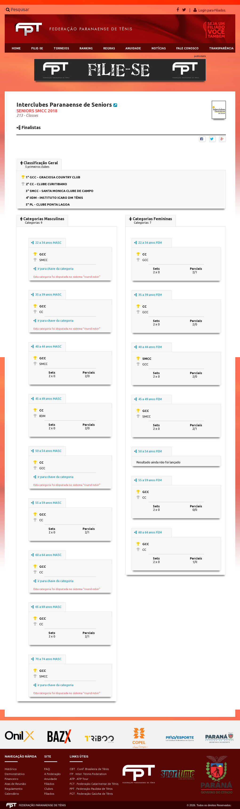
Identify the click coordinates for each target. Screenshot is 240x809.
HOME (16, 48)
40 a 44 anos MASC (46, 346)
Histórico (11, 768)
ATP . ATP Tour (79, 778)
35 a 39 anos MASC (46, 294)
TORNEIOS (61, 48)
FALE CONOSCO (187, 48)
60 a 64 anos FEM (148, 532)
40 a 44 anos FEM (148, 346)
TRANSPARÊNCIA (221, 48)
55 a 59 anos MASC (46, 502)
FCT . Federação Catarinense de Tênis (94, 783)
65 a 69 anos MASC (46, 606)
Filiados (49, 783)
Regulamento (14, 788)
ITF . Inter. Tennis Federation (88, 773)
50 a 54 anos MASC (46, 450)
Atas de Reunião (15, 783)
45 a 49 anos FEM (148, 399)
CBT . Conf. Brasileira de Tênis (89, 768)
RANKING (86, 48)
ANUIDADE (133, 48)
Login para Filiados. (212, 10)
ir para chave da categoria (53, 268)
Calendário (12, 793)
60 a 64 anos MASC (46, 554)
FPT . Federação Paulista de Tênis (91, 788)
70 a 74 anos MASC (46, 658)
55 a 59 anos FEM (148, 480)
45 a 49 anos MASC (46, 398)
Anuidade (50, 778)
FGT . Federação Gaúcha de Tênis (91, 793)
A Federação (52, 773)
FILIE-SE (37, 48)
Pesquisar (17, 9)
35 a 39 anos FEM (148, 294)
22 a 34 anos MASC (46, 242)
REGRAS (109, 48)
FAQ (47, 768)
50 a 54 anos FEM (148, 451)
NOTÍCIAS (159, 48)
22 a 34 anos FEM (148, 242)
